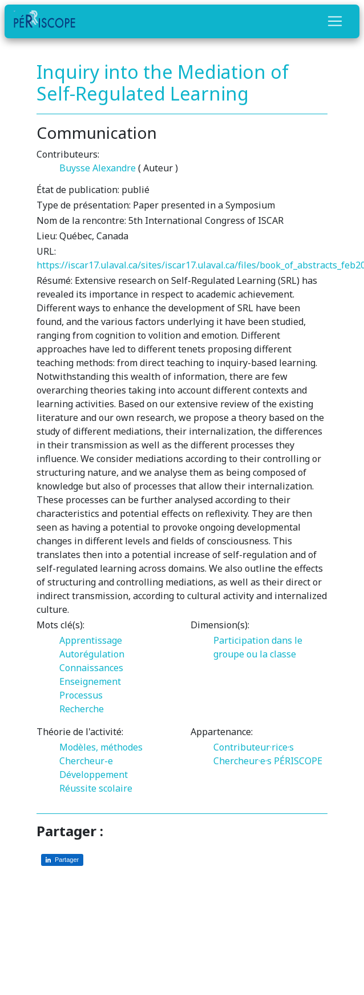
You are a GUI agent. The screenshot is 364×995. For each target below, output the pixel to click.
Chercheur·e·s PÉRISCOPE (267, 761)
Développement (93, 774)
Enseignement (90, 681)
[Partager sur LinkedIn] (62, 860)
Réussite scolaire (95, 788)
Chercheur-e (86, 761)
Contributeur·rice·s (253, 747)
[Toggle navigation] (334, 21)
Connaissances (91, 667)
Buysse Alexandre (97, 168)
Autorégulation (91, 654)
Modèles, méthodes (101, 747)
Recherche (81, 709)
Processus (81, 695)
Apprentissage (90, 640)
